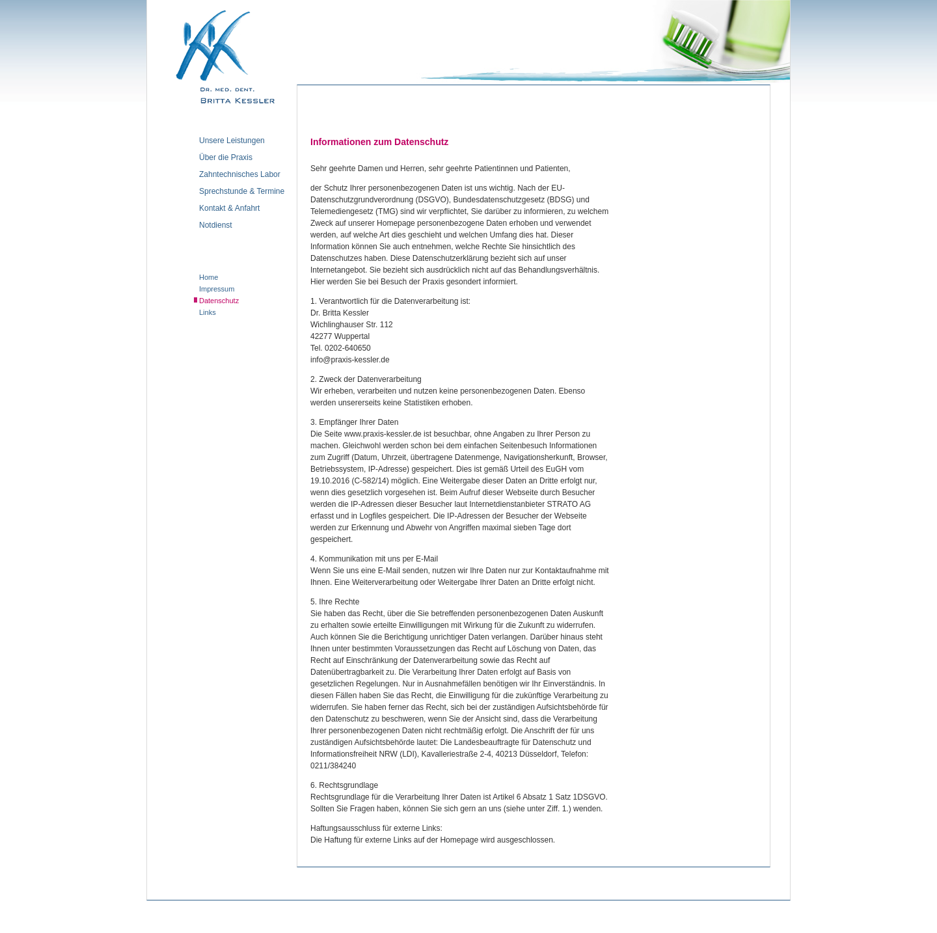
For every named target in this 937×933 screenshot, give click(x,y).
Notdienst (215, 225)
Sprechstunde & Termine (241, 191)
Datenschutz (219, 300)
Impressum (216, 289)
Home (208, 277)
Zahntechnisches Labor (239, 174)
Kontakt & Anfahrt (229, 208)
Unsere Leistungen (232, 141)
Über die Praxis (225, 158)
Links (207, 312)
